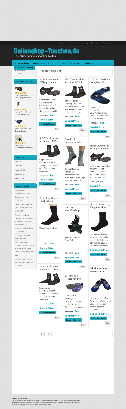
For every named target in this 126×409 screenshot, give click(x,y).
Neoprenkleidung (82, 43)
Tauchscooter (107, 43)
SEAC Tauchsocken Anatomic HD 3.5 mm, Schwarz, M (49, 140)
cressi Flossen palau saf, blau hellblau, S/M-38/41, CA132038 (24, 207)
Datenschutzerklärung (24, 68)
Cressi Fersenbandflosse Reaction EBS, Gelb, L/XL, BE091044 (24, 262)
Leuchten (70, 43)
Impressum (89, 63)
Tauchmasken (95, 43)
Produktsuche (20, 70)
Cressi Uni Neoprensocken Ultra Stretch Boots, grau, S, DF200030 (75, 144)
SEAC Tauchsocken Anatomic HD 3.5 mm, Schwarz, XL (74, 82)
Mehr (57, 129)
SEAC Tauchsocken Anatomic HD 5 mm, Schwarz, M (49, 269)
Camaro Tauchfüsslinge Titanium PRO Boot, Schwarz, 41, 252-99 (75, 212)
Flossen (61, 43)
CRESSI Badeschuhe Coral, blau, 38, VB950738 (100, 82)
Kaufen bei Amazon (48, 124)
